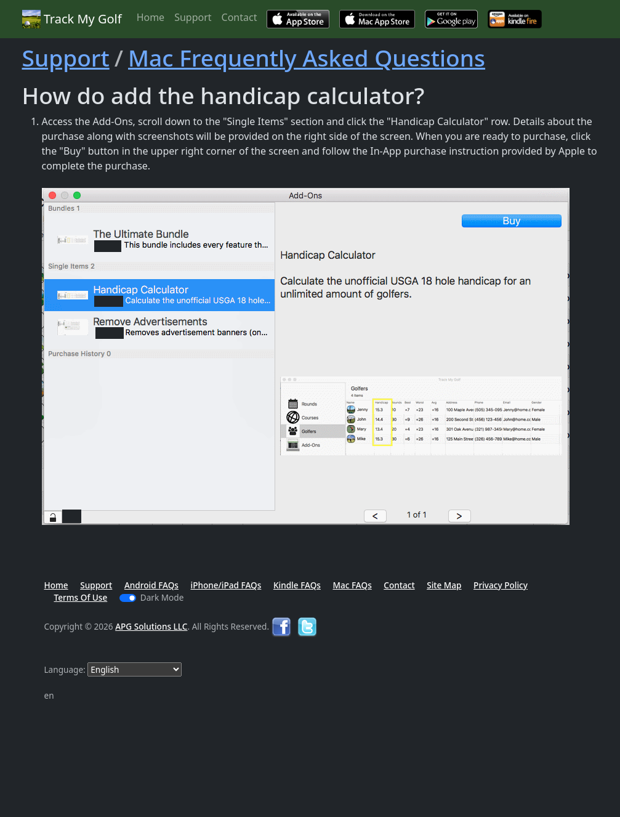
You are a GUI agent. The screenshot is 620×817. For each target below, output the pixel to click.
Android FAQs (151, 585)
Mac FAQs (351, 585)
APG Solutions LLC (151, 626)
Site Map (444, 585)
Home (151, 17)
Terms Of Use (81, 597)
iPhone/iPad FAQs (226, 585)
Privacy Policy (500, 585)
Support (192, 17)
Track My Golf (72, 19)
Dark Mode (162, 597)
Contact (239, 17)
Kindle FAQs (297, 585)
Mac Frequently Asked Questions (306, 57)
